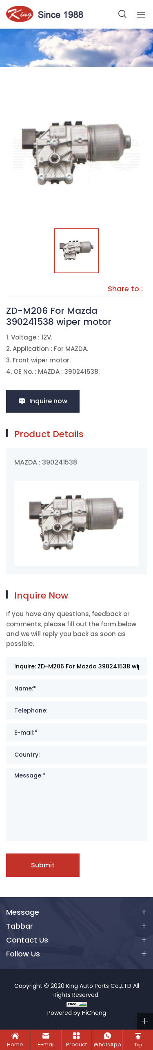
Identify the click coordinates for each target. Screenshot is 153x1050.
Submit (43, 865)
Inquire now (48, 401)
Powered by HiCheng (76, 1013)
